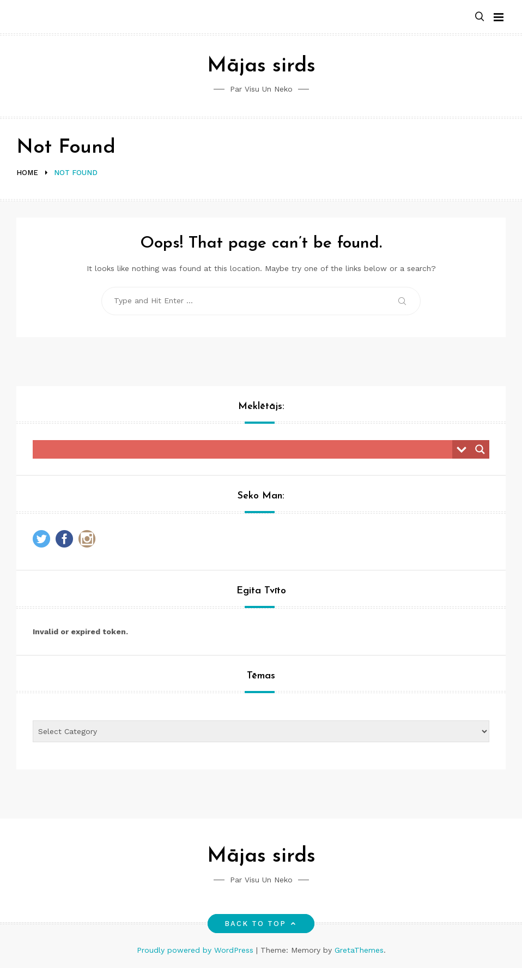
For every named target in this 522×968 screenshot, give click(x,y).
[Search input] (245, 449)
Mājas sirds (261, 66)
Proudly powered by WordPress (196, 950)
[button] (479, 17)
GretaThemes (359, 950)
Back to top (261, 923)
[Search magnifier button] (480, 449)
